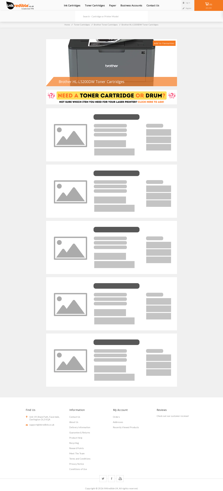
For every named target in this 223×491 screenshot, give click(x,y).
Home (67, 24)
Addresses (118, 422)
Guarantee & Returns (79, 432)
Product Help (75, 437)
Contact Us (74, 417)
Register (188, 8)
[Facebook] (111, 478)
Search (79, 16)
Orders (116, 417)
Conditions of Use (78, 469)
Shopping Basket (208, 6)
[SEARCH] (115, 16)
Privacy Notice (76, 464)
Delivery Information (79, 427)
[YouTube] (120, 478)
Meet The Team (77, 453)
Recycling (74, 443)
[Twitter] (102, 478)
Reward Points (76, 448)
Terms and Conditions (80, 458)
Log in (188, 3)
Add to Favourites (164, 43)
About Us (73, 422)
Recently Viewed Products (126, 427)
